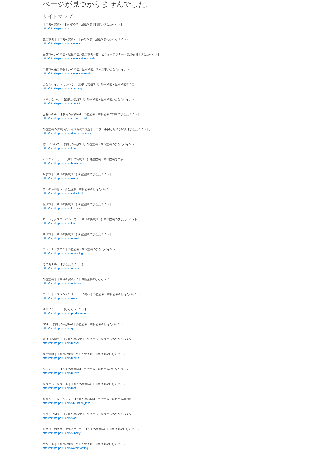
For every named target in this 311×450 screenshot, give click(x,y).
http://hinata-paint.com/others (61, 268)
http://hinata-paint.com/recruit (61, 358)
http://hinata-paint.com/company (62, 88)
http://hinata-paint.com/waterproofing (65, 448)
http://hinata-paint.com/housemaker (64, 163)
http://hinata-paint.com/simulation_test (66, 403)
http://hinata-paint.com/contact (61, 103)
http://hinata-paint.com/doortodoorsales (67, 133)
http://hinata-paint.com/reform (61, 373)
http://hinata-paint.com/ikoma (61, 178)
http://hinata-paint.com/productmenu (65, 313)
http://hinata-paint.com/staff (60, 418)
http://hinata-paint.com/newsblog (63, 253)
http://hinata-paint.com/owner (61, 298)
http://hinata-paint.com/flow (59, 148)
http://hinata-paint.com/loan (60, 223)
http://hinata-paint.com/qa (58, 328)
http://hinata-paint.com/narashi (61, 238)
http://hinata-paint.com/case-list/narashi (67, 73)
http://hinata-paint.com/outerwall (62, 283)
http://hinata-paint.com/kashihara (63, 208)
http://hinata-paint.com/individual (63, 193)
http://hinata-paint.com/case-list (62, 43)
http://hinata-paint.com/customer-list (65, 118)
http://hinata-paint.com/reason (61, 343)
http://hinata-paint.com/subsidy (62, 433)
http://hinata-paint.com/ (57, 28)
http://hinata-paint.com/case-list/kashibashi (69, 58)
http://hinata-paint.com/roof (59, 388)
